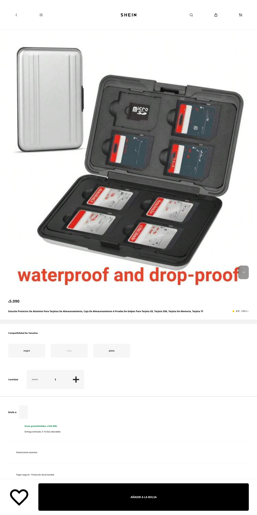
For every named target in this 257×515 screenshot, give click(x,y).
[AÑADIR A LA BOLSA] (143, 497)
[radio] (26, 351)
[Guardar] (19, 497)
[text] (14, 301)
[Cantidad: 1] (55, 379)
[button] (240, 311)
